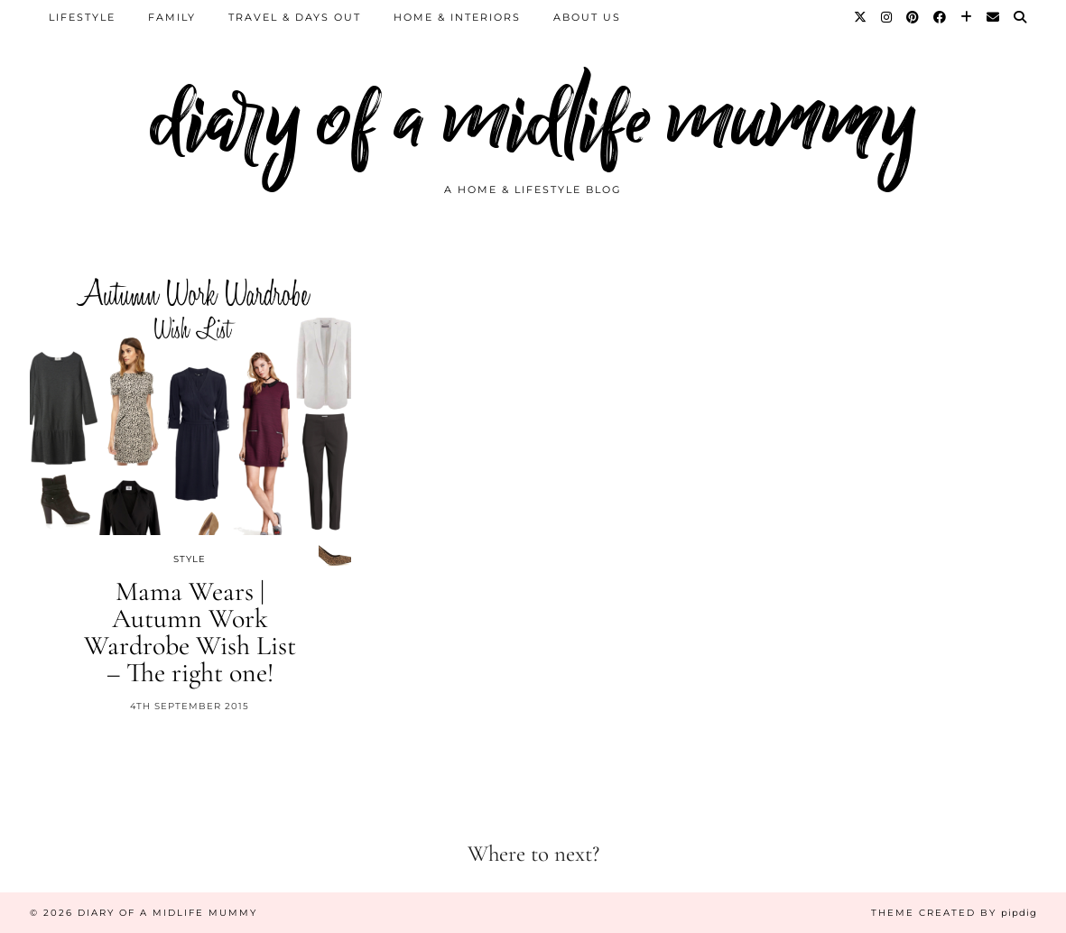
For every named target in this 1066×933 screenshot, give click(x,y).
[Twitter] (861, 17)
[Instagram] (887, 17)
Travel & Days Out (294, 17)
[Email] (994, 17)
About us (587, 17)
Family (172, 17)
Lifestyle (82, 17)
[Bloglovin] (967, 17)
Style (189, 559)
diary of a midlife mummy (533, 119)
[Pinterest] (913, 17)
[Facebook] (940, 17)
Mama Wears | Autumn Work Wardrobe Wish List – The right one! (190, 632)
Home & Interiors (457, 17)
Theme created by (954, 913)
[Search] (1021, 17)
